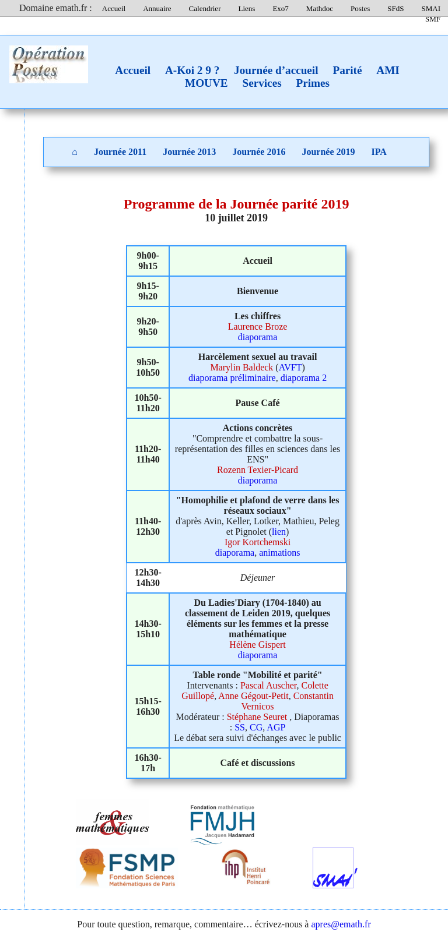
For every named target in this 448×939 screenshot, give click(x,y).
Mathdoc (319, 8)
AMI (387, 70)
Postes (360, 8)
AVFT (290, 367)
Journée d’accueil (276, 70)
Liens (246, 8)
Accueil (113, 8)
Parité (347, 70)
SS (240, 727)
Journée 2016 (258, 152)
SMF (432, 19)
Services (261, 83)
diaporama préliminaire (232, 378)
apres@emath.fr (340, 924)
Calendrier (205, 8)
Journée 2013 (189, 152)
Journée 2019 (328, 152)
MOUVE (206, 83)
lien (279, 531)
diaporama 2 (304, 378)
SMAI (430, 8)
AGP (276, 727)
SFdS (395, 8)
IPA (379, 152)
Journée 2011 (120, 152)
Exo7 (280, 8)
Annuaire (157, 8)
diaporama (258, 337)
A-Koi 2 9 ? (192, 70)
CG (256, 727)
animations (279, 552)
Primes (313, 83)
